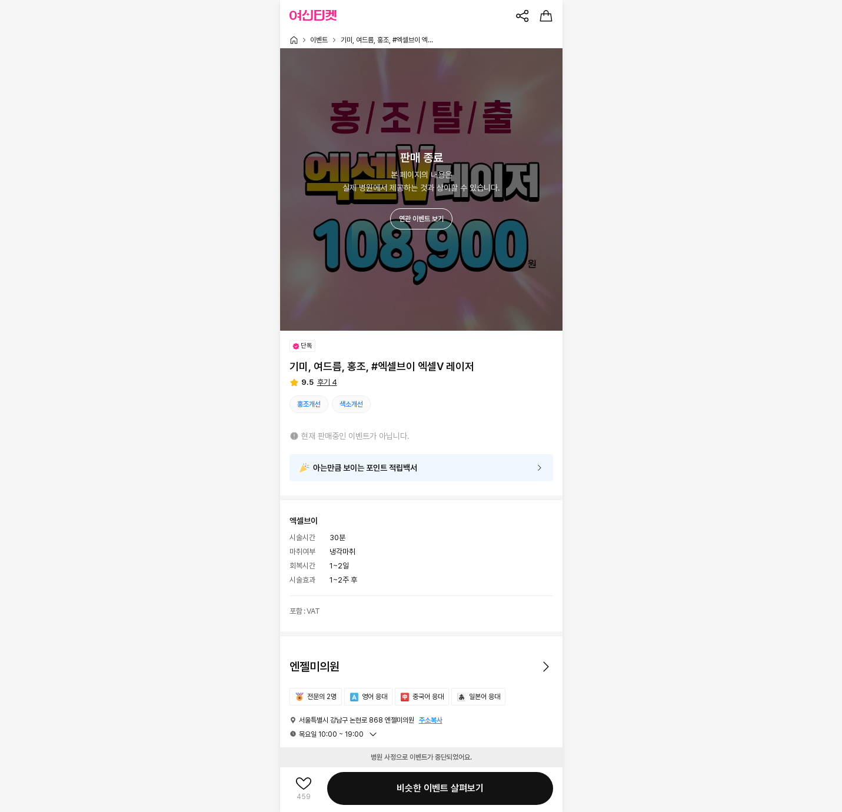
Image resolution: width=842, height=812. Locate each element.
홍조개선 (309, 404)
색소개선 (351, 404)
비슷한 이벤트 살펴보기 (440, 788)
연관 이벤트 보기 (421, 219)
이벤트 (319, 40)
